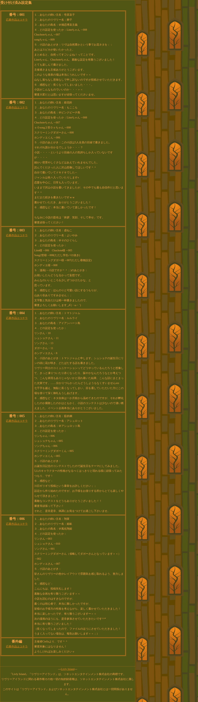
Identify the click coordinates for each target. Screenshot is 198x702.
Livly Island (67, 669)
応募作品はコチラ (17, 19)
